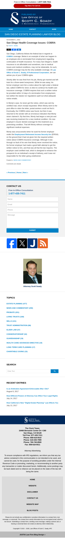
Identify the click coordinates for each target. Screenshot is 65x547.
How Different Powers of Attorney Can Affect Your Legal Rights (30, 399)
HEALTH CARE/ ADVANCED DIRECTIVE (25, 344)
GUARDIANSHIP (15, 340)
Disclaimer (32, 500)
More (54, 29)
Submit (32, 230)
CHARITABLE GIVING (18, 353)
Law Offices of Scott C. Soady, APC (41, 538)
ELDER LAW (14, 331)
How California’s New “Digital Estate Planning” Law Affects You (32, 408)
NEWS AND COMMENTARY (22, 160)
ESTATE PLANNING (17, 304)
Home (11, 29)
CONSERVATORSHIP (17, 335)
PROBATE (13, 313)
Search (54, 373)
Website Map (32, 513)
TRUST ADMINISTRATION (19, 326)
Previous (11, 172)
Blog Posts (32, 519)
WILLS (12, 322)
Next (26, 172)
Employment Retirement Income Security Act (34, 134)
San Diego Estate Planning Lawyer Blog (33, 18)
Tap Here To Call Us (32, 6)
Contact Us (32, 507)
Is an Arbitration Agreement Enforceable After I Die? (29, 390)
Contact (32, 29)
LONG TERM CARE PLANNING (22, 349)
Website (32, 494)
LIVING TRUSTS (16, 317)
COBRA (10, 56)
